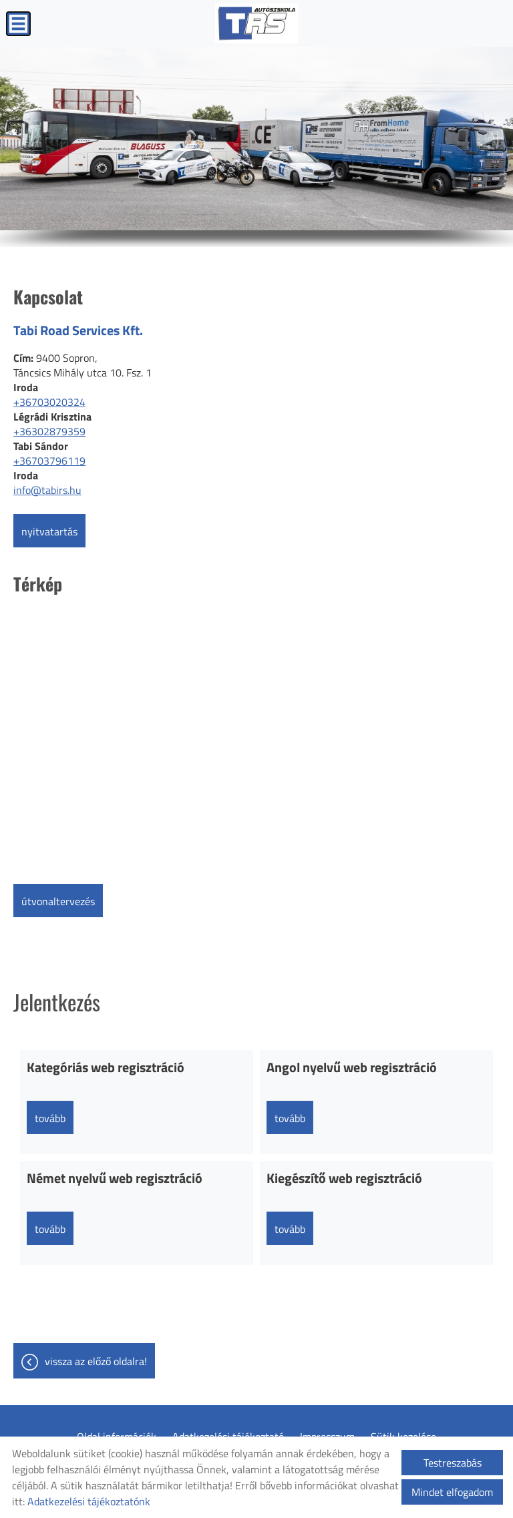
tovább (50, 1118)
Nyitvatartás (49, 531)
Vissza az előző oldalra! (96, 1361)
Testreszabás (452, 1463)
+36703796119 (49, 461)
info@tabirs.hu (47, 490)
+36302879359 (49, 431)
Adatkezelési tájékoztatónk (88, 1501)
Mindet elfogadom (452, 1492)
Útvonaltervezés (58, 901)
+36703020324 (49, 402)
